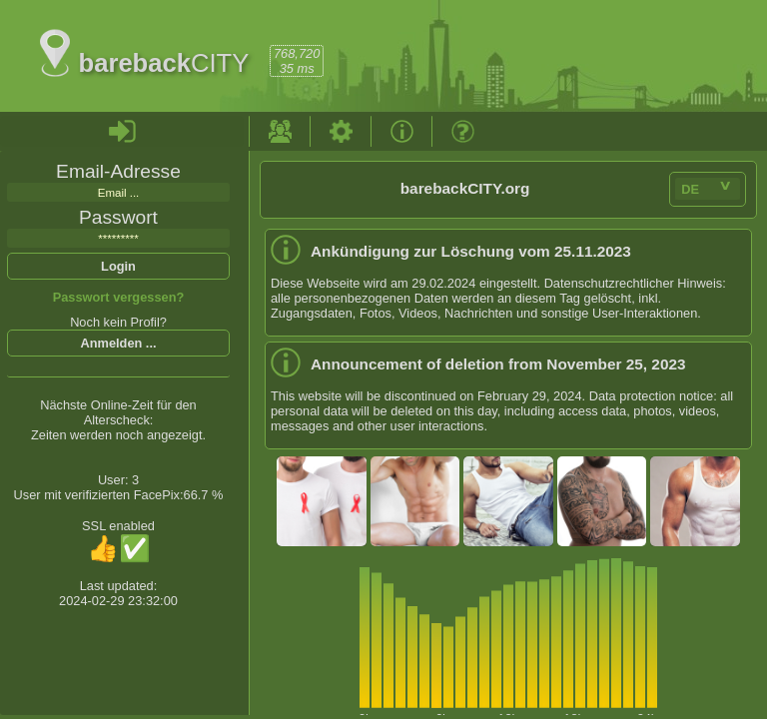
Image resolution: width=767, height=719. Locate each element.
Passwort (118, 217)
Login (118, 266)
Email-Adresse (118, 171)
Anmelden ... (118, 343)
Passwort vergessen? (119, 297)
